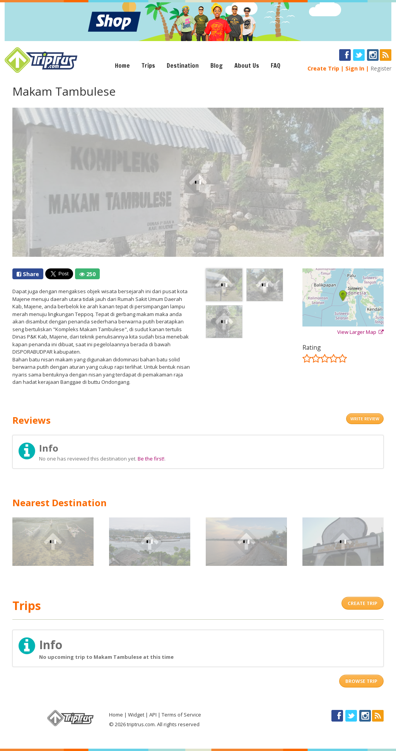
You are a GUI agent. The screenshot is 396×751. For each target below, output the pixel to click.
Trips (148, 65)
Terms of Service (181, 714)
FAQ (275, 65)
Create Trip (323, 68)
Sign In (354, 68)
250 (87, 274)
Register (380, 68)
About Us (246, 65)
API (153, 714)
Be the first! (151, 458)
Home (122, 65)
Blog (216, 65)
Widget (136, 714)
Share (28, 274)
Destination (183, 65)
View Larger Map (360, 331)
